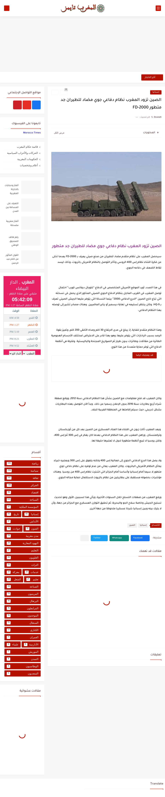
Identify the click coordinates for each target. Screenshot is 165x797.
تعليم (32, 579)
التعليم (22, 550)
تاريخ (13, 514)
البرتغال (22, 601)
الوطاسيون (22, 666)
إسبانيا (155, 92)
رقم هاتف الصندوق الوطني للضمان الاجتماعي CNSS (14, 242)
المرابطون (22, 608)
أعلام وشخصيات (29, 165)
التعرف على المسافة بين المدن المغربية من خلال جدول (12, 208)
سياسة (22, 470)
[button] (140, 538)
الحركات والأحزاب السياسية (22, 152)
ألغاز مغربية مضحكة (12, 223)
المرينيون (22, 593)
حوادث (13, 528)
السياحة (22, 499)
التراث (22, 564)
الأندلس (22, 521)
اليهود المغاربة (22, 543)
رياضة (22, 463)
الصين (132, 525)
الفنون (32, 528)
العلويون (22, 557)
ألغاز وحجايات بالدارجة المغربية (12, 189)
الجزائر (22, 485)
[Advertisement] (82, 44)
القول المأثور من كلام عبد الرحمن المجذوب (12, 260)
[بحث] (6, 8)
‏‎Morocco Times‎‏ (32, 133)
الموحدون (22, 615)
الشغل (14, 579)
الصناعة (22, 586)
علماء (12, 644)
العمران (22, 637)
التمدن (22, 659)
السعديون (22, 673)
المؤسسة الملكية (22, 507)
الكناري (22, 630)
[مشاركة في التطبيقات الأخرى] (84, 538)
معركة (13, 572)
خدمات (31, 572)
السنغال (22, 622)
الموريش (22, 651)
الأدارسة (31, 644)
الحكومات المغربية (27, 159)
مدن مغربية (22, 536)
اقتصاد (22, 492)
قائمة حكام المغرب (27, 146)
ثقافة (22, 478)
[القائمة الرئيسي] (158, 8)
